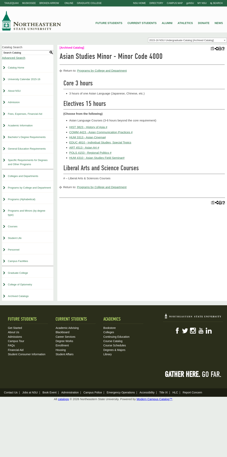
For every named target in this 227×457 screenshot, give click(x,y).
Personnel (13, 249)
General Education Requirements (27, 148)
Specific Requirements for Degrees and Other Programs (28, 162)
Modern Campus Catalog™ (154, 399)
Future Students (108, 23)
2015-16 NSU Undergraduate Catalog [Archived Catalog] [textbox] (181, 40)
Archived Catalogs (18, 296)
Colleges (108, 332)
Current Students (142, 23)
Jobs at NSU (30, 392)
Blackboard (62, 332)
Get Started (15, 327)
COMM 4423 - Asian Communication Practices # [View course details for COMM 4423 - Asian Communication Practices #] (101, 132)
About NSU (14, 90)
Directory (156, 3)
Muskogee (29, 3)
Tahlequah (11, 3)
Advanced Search (13, 57)
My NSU (202, 3)
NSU (31, 21)
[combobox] (187, 40)
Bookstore (109, 327)
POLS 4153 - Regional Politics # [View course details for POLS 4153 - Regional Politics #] (90, 152)
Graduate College (89, 3)
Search (216, 3)
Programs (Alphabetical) (21, 199)
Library (107, 354)
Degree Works (64, 341)
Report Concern (192, 392)
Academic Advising (67, 327)
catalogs (63, 399)
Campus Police (92, 392)
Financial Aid (15, 350)
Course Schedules (114, 345)
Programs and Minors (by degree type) (26, 212)
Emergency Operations (121, 392)
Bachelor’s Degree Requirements (27, 137)
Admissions (15, 336)
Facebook (177, 331)
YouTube (201, 331)
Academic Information (20, 125)
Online (69, 3)
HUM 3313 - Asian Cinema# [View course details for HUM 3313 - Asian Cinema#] (87, 137)
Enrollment (62, 345)
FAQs (11, 345)
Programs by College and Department (29, 187)
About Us (13, 332)
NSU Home (139, 3)
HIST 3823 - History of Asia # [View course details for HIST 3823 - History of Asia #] (88, 127)
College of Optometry (20, 284)
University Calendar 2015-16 (24, 79)
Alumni (167, 23)
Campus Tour (16, 341)
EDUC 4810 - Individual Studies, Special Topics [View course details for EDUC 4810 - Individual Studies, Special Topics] (100, 142)
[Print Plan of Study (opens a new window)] (212, 48)
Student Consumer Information (26, 354)
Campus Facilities (18, 261)
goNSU (190, 3)
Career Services (65, 336)
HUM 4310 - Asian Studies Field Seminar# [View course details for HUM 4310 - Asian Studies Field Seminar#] (97, 157)
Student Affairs (64, 354)
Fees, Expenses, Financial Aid (25, 113)
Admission (14, 102)
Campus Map (175, 3)
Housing (61, 350)
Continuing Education (116, 336)
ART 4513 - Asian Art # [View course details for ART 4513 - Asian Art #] (84, 147)
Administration (70, 392)
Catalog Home (16, 67)
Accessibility (147, 392)
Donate (203, 23)
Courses (12, 226)
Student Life (14, 238)
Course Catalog (112, 341)
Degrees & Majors (114, 350)
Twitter (185, 331)
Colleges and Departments (23, 176)
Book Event (50, 392)
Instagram (193, 331)
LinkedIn (209, 331)
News (219, 23)
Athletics (185, 23)
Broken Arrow (49, 3)
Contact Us (11, 392)
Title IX (163, 392)
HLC (175, 392)
